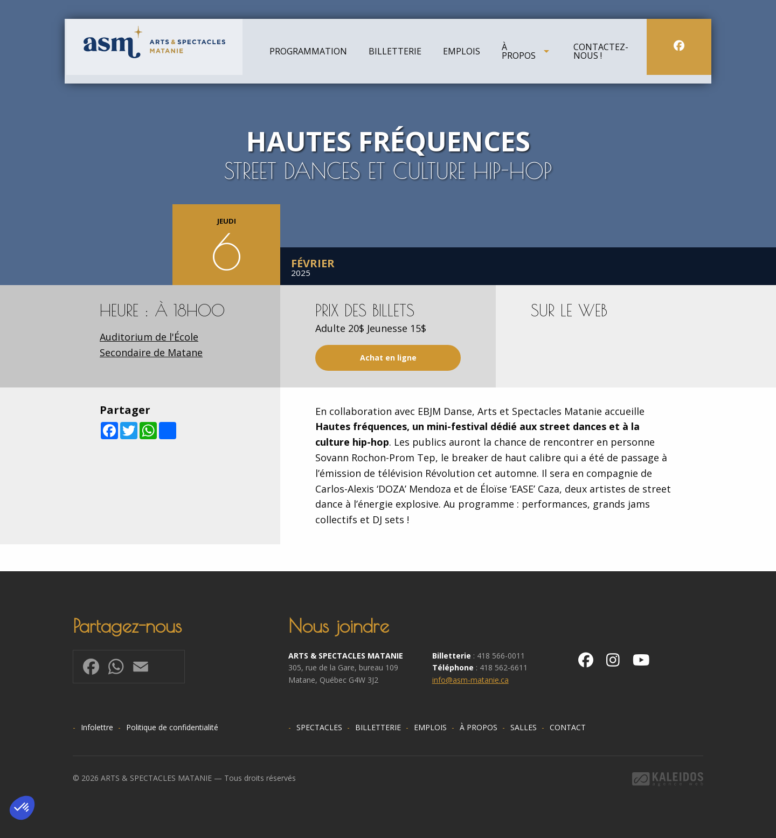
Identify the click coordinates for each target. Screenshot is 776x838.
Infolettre (97, 727)
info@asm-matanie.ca (470, 680)
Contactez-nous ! (600, 54)
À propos (519, 54)
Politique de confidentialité (172, 727)
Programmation (308, 54)
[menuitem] (308, 54)
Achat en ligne (388, 357)
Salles (523, 727)
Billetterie (395, 54)
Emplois (461, 54)
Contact (568, 727)
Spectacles (319, 727)
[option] (388, 142)
